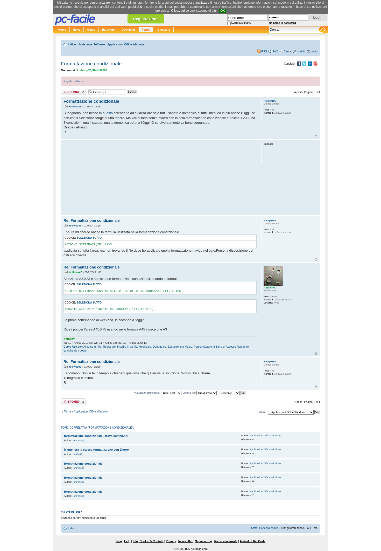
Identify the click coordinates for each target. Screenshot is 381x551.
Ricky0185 (75, 106)
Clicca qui (178, 10)
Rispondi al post (73, 92)
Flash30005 (99, 70)
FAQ (275, 51)
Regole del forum (74, 81)
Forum (146, 29)
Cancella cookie (268, 527)
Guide (91, 29)
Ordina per (200, 392)
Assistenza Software (91, 44)
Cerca (287, 51)
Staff (254, 527)
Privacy (171, 541)
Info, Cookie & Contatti (148, 541)
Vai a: (262, 412)
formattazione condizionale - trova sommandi (96, 435)
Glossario (163, 29)
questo (108, 113)
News (76, 29)
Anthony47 (84, 70)
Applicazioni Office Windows (126, 44)
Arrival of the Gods (252, 541)
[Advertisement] (160, 177)
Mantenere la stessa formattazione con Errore (96, 449)
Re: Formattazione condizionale (92, 220)
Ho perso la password (282, 23)
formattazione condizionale (83, 463)
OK (222, 10)
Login (314, 51)
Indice (72, 44)
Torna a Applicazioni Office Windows (86, 411)
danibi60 (77, 454)
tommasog (78, 440)
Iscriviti (301, 51)
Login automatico (241, 22)
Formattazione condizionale (91, 63)
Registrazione (145, 19)
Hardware (108, 29)
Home (62, 29)
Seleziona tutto (89, 237)
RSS (264, 51)
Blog (119, 541)
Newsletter (185, 541)
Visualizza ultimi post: (158, 392)
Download (128, 29)
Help (127, 541)
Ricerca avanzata (225, 541)
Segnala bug (203, 541)
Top (316, 136)
